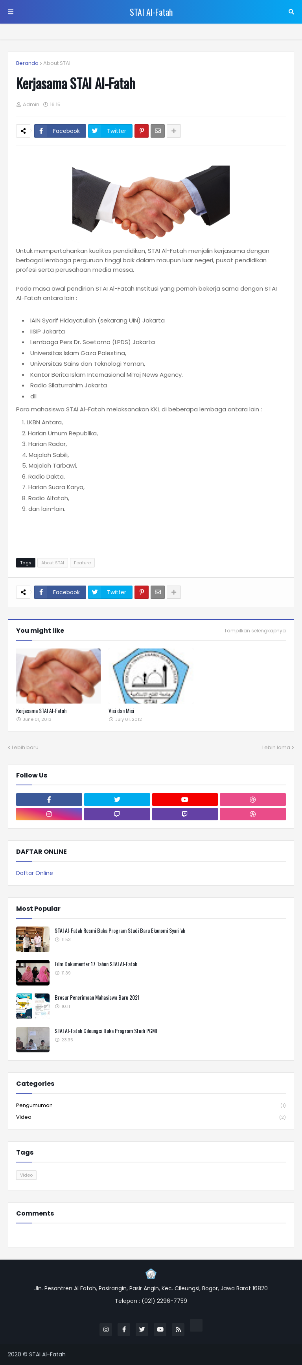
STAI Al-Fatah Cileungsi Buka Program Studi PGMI (106, 1031)
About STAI (56, 63)
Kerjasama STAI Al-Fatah (41, 711)
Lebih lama (276, 747)
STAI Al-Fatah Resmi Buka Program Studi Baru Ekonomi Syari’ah (120, 930)
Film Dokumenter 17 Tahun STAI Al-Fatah (96, 964)
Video (151, 1117)
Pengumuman (151, 1106)
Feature (82, 563)
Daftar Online (34, 873)
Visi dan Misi (121, 711)
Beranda (27, 63)
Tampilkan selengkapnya (255, 631)
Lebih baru (25, 747)
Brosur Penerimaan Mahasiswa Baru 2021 (97, 997)
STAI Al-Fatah (151, 12)
